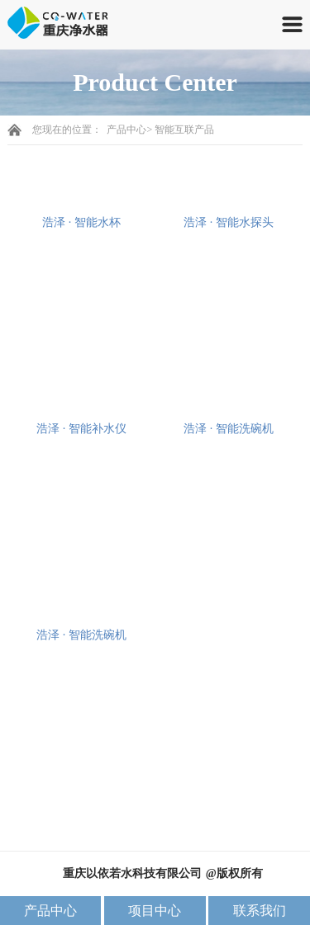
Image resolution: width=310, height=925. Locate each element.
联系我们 (259, 911)
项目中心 (154, 911)
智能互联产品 (184, 129)
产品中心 (126, 129)
